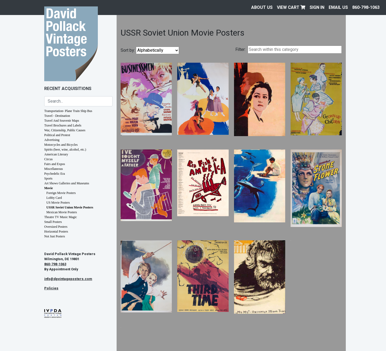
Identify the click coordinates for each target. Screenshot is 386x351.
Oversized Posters (55, 227)
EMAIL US (338, 7)
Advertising (52, 140)
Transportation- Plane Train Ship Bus (68, 111)
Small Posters (53, 222)
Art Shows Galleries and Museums (66, 183)
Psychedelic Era (54, 174)
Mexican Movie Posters (61, 212)
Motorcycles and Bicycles (61, 145)
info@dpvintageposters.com (68, 279)
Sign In (317, 7)
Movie (48, 188)
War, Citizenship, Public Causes (65, 130)
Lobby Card (54, 198)
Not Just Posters (54, 236)
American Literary (56, 154)
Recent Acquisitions (67, 88)
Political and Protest (57, 135)
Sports (48, 178)
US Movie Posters (58, 202)
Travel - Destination (57, 116)
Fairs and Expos (54, 164)
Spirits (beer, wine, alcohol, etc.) (65, 149)
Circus (48, 159)
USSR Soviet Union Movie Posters (69, 207)
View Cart (291, 7)
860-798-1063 (366, 7)
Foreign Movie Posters (61, 193)
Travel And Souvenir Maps (61, 120)
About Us (262, 7)
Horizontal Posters (56, 231)
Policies (51, 288)
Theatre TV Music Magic (60, 217)
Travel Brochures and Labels (62, 125)
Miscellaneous (53, 169)
